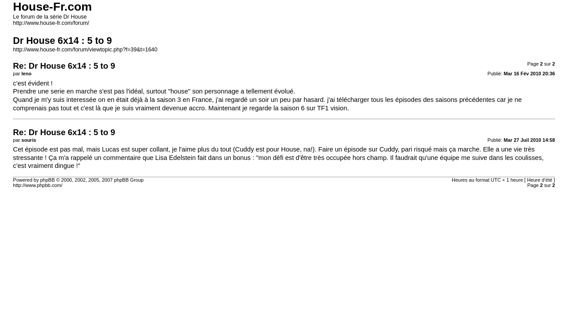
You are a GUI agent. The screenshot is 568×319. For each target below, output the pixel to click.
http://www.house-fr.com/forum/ (51, 23)
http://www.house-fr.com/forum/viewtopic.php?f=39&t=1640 (85, 50)
